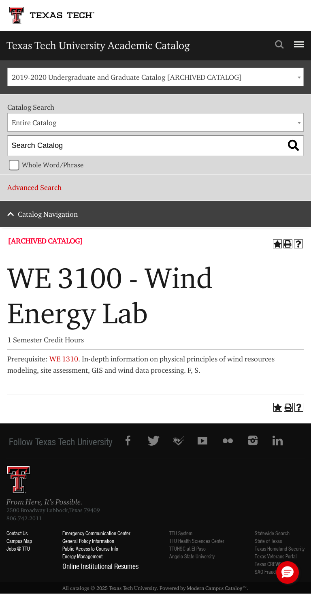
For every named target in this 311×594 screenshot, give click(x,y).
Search (279, 44)
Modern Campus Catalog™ (217, 588)
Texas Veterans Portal (276, 556)
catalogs (79, 588)
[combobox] (155, 77)
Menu (298, 41)
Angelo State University (192, 556)
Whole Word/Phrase (52, 165)
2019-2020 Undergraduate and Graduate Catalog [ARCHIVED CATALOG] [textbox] (127, 77)
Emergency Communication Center (96, 533)
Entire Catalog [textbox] (34, 122)
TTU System (180, 533)
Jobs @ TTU (18, 548)
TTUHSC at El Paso (187, 548)
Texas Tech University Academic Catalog (98, 45)
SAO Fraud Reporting (275, 571)
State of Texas (268, 540)
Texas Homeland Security (280, 548)
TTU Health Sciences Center (196, 540)
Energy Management (82, 556)
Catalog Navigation (48, 214)
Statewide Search (272, 533)
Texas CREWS (268, 563)
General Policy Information (88, 540)
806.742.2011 (24, 518)
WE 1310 (63, 358)
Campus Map (19, 540)
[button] (287, 572)
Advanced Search (34, 187)
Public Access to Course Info (90, 548)
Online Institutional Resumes (100, 566)
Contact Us (17, 533)
